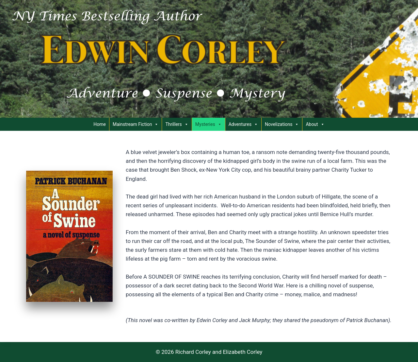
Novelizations (282, 124)
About (315, 124)
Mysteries (208, 124)
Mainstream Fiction (135, 124)
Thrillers (176, 124)
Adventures (243, 124)
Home (99, 124)
